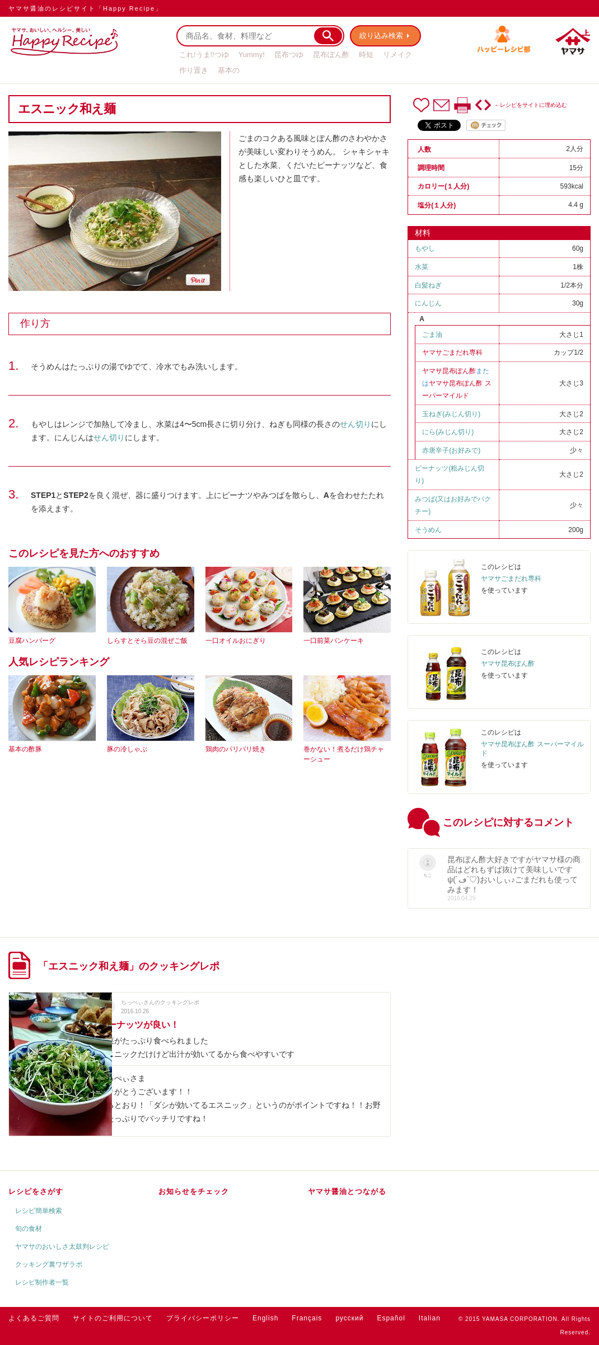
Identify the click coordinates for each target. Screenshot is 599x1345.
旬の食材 (28, 1229)
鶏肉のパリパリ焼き (235, 749)
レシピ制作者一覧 (42, 1282)
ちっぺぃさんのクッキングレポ (160, 1002)
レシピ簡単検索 (38, 1211)
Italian (430, 1318)
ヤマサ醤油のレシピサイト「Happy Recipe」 (85, 8)
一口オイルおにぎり (235, 641)
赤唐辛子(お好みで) (451, 450)
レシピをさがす (35, 1191)
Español (391, 1318)
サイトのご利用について (113, 1318)
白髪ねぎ (428, 285)
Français (307, 1318)
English (265, 1318)
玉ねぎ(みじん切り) (451, 414)
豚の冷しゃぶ (127, 749)
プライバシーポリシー (202, 1318)
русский (349, 1318)
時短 (366, 54)
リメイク (397, 54)
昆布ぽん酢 (331, 54)
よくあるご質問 (33, 1318)
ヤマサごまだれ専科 (452, 352)
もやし (425, 248)
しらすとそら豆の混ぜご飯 (147, 641)
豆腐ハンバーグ (31, 641)
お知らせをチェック (193, 1191)
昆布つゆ (288, 54)
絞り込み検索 (381, 35)
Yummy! (251, 54)
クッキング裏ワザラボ (48, 1264)
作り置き (193, 70)
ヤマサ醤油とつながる (347, 1191)
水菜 (421, 267)
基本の (229, 70)
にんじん (428, 303)
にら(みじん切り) (448, 432)
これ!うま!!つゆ (204, 54)
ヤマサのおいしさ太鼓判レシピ (62, 1246)
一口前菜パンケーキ (333, 641)
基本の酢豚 (25, 749)
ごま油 (432, 334)
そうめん (428, 530)
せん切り (355, 424)
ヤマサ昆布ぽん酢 (449, 371)
